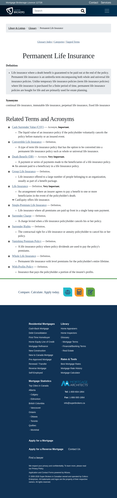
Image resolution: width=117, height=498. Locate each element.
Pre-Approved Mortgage (40, 359)
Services (106, 2)
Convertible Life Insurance (27, 141)
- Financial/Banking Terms (73, 346)
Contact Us (74, 449)
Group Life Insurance (24, 171)
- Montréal (34, 430)
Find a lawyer (36, 457)
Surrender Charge (21, 215)
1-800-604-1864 (76, 392)
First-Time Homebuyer (39, 337)
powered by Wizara (62, 472)
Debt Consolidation (38, 333)
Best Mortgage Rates (71, 364)
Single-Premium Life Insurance (29, 205)
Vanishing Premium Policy (26, 241)
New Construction (37, 350)
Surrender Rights (21, 226)
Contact (93, 2)
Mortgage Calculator (70, 373)
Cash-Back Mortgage (39, 328)
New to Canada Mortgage (41, 355)
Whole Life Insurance (24, 256)
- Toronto (33, 421)
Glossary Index (44, 42)
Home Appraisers (69, 328)
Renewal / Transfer (38, 364)
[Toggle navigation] (107, 11)
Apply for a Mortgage (41, 440)
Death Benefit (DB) (23, 156)
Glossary (65, 337)
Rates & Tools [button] (69, 359)
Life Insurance (20, 186)
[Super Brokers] (9, 10)
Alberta (32, 390)
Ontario (32, 412)
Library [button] (65, 324)
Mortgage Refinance (38, 346)
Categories (59, 42)
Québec (32, 425)
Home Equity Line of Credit (41, 342)
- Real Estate (67, 350)
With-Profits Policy (22, 266)
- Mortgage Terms (69, 342)
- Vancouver (35, 408)
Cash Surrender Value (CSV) (28, 127)
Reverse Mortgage (37, 368)
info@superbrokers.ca (74, 403)
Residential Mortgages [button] (42, 324)
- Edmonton (34, 399)
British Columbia (36, 403)
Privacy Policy (37, 469)
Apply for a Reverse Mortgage (46, 449)
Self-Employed (36, 373)
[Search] (59, 11)
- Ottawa (33, 416)
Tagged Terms (73, 42)
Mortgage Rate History (71, 368)
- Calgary (33, 394)
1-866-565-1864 (77, 397)
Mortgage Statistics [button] (40, 381)
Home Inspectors (69, 333)
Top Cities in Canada (38, 385)
